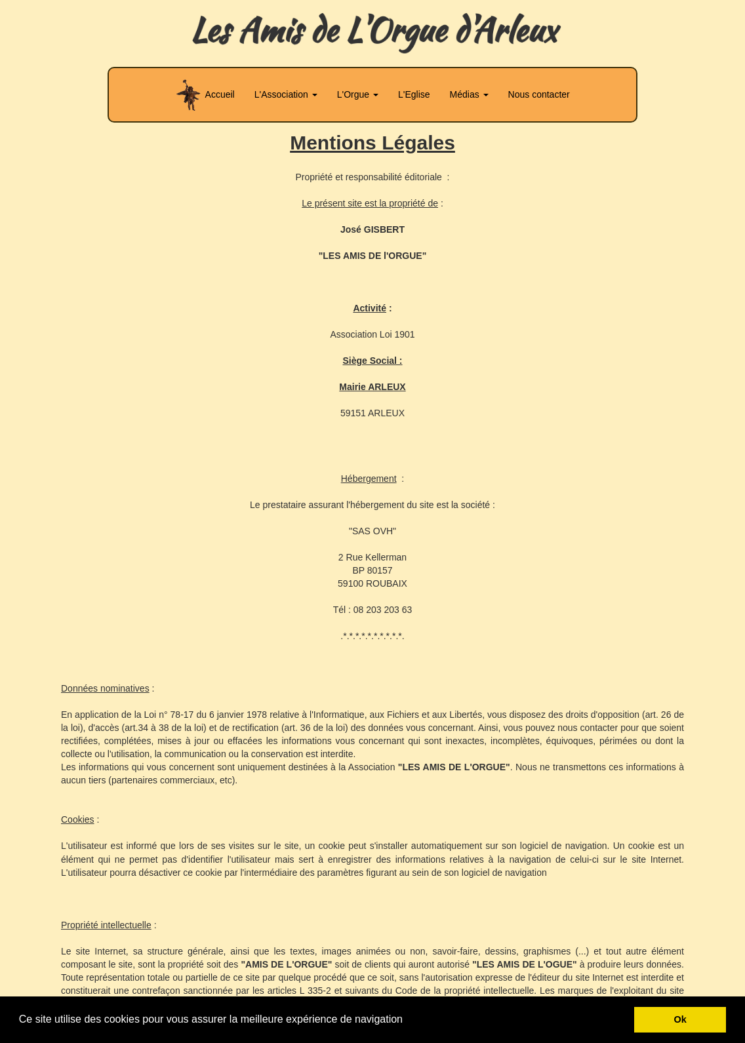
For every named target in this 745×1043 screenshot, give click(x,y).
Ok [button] (680, 1019)
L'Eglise (414, 94)
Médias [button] (469, 94)
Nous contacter (539, 94)
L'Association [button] (285, 94)
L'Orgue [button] (357, 94)
